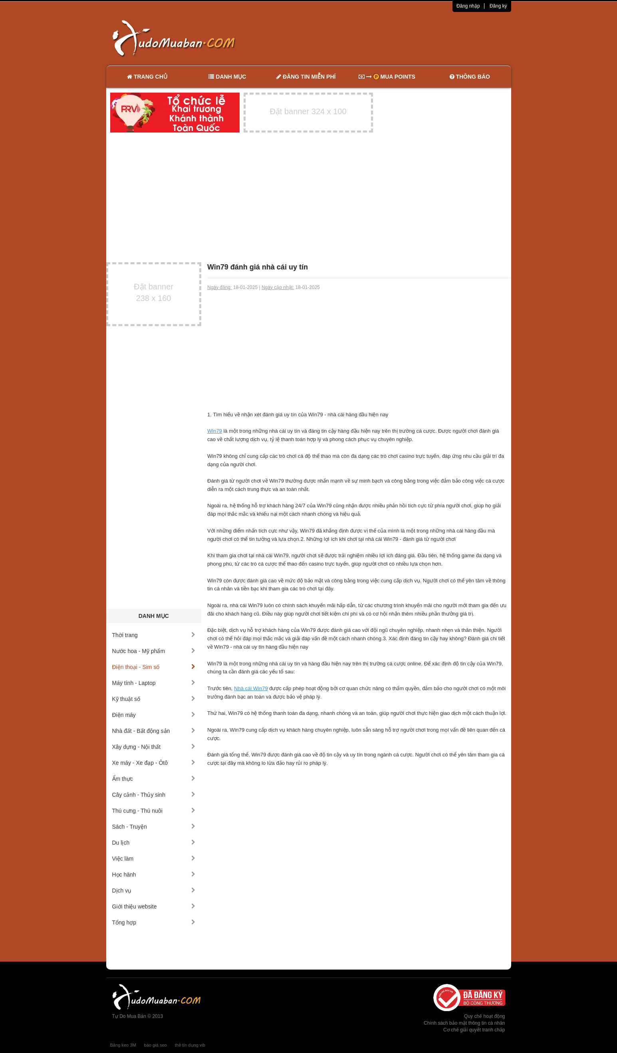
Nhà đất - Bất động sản (154, 731)
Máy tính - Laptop (154, 683)
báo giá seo (155, 1045)
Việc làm (154, 858)
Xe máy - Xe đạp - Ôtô (154, 763)
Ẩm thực (154, 779)
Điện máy (154, 715)
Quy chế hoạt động (484, 1016)
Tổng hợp (154, 922)
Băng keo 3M (123, 1045)
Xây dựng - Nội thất (154, 747)
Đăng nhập (468, 6)
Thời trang (154, 635)
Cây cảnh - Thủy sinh (154, 795)
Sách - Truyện (154, 826)
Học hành (154, 874)
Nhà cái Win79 (251, 688)
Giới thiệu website (154, 906)
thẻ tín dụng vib (190, 1045)
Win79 (214, 431)
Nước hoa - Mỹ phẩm (154, 651)
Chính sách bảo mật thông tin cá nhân (464, 1023)
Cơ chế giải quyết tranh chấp (474, 1030)
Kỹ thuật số (154, 699)
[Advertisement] (392, 38)
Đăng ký (498, 6)
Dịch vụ (154, 890)
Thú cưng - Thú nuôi (154, 811)
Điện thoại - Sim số (154, 667)
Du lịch (154, 842)
